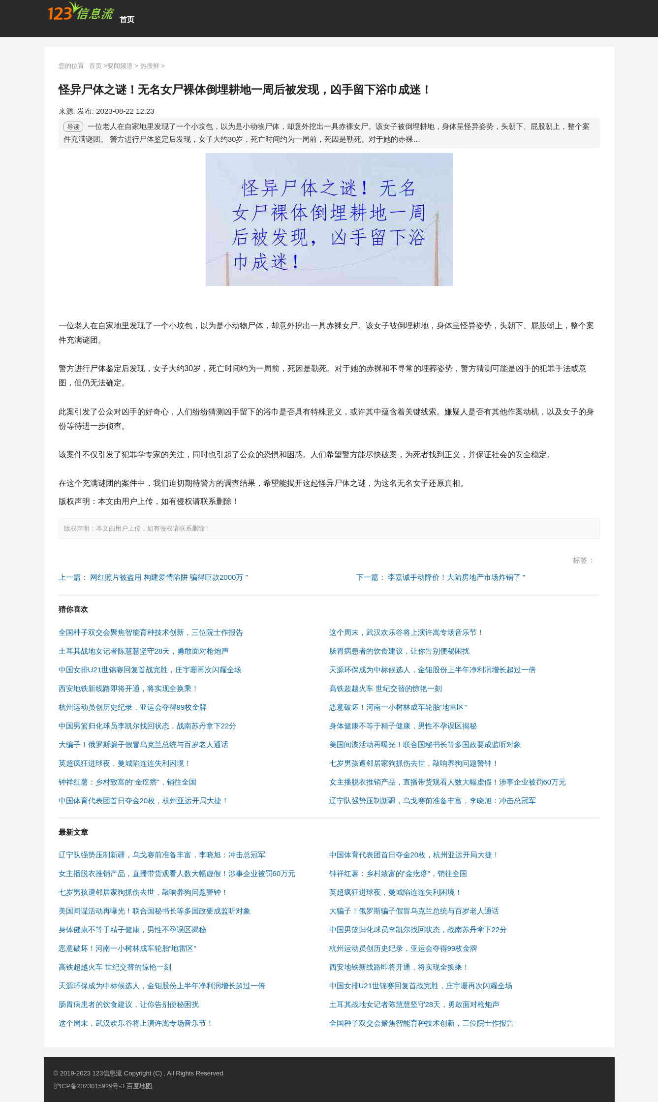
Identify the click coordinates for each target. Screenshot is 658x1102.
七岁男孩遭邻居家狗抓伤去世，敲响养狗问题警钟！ (414, 763)
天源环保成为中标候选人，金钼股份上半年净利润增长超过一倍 (432, 669)
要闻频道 (120, 65)
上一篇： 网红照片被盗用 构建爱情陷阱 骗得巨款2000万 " (153, 577)
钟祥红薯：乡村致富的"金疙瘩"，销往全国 (128, 782)
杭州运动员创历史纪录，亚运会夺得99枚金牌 (133, 707)
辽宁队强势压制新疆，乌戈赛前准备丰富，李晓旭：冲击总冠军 (432, 800)
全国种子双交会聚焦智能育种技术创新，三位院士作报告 (151, 632)
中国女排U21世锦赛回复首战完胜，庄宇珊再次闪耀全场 (150, 669)
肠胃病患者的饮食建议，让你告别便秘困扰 (399, 651)
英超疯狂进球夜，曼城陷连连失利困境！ (125, 763)
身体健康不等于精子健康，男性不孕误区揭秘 (403, 726)
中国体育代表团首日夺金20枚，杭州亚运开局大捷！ (144, 800)
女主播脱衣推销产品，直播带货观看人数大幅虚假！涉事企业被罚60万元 (447, 782)
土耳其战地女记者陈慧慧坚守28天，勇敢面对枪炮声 (144, 651)
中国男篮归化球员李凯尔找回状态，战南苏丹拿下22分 (148, 726)
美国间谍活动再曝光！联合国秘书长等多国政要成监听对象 (425, 744)
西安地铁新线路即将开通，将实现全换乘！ (129, 688)
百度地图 (139, 1086)
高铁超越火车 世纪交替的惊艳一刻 (385, 688)
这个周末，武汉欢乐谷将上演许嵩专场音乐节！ (406, 632)
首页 (127, 19)
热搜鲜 (149, 65)
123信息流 (108, 1073)
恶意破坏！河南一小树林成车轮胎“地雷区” (398, 707)
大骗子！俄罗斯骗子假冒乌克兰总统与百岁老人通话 (143, 744)
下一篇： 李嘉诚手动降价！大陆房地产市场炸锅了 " (441, 577)
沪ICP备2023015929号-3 (89, 1086)
